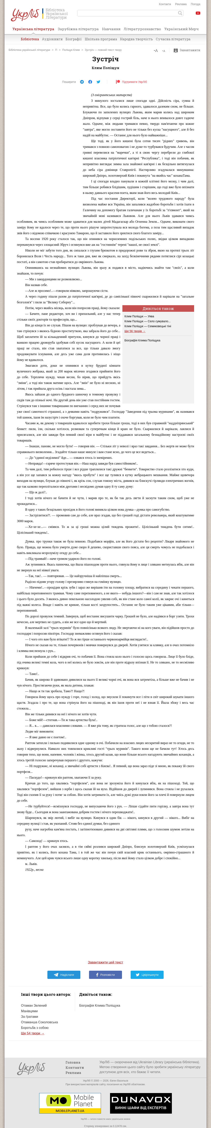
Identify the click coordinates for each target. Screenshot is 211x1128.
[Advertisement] (48, 154)
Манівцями (29, 1011)
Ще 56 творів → (134, 331)
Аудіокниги (52, 39)
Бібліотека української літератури (29, 49)
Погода (195, 4)
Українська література (33, 30)
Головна (73, 1062)
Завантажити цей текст (105, 962)
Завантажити (188, 50)
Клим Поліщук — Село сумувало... (147, 321)
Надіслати (64, 975)
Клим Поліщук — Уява (139, 316)
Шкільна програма (101, 39)
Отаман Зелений (34, 1005)
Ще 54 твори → (32, 1033)
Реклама (181, 4)
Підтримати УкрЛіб (131, 82)
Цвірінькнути (147, 975)
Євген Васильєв (119, 1080)
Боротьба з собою (35, 1027)
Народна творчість (136, 39)
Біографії (74, 39)
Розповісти (105, 975)
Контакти (165, 4)
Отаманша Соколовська (39, 1022)
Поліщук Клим (71, 49)
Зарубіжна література (78, 29)
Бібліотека (30, 39)
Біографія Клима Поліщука (142, 340)
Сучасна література (173, 39)
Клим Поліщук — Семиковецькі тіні (147, 326)
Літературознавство (142, 29)
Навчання (111, 29)
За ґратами (29, 1016)
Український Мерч (181, 29)
